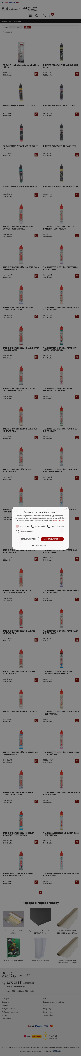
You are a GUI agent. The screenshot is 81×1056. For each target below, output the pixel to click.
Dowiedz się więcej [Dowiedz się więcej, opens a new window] (58, 520)
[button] (40, 545)
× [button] (66, 509)
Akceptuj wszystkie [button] (52, 539)
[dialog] (40, 527)
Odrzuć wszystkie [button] (28, 539)
